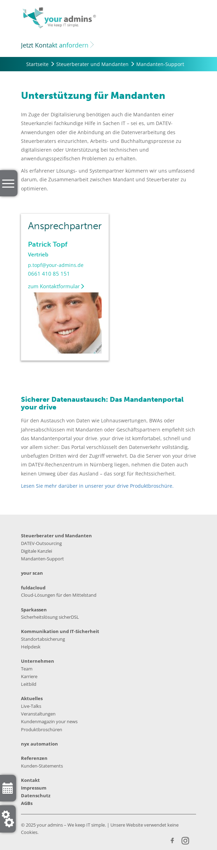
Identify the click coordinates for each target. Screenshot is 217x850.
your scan (32, 573)
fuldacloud (33, 587)
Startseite (37, 64)
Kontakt (30, 780)
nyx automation (39, 744)
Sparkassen (34, 609)
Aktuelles (32, 698)
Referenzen (34, 758)
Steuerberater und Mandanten (92, 64)
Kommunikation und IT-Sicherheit (60, 631)
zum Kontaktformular (56, 286)
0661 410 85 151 (49, 273)
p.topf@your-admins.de (56, 265)
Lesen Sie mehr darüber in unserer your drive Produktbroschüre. (97, 485)
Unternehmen (37, 661)
